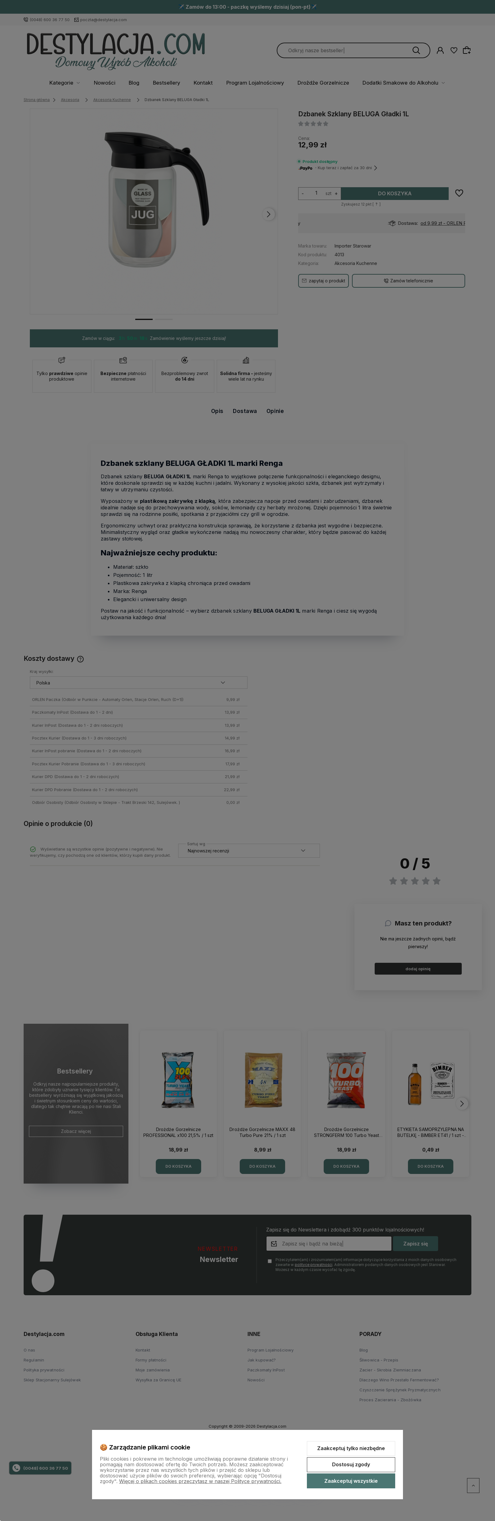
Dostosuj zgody (351, 1464)
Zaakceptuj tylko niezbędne (351, 1448)
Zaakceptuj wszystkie (351, 1481)
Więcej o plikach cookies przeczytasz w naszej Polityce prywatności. (200, 1481)
